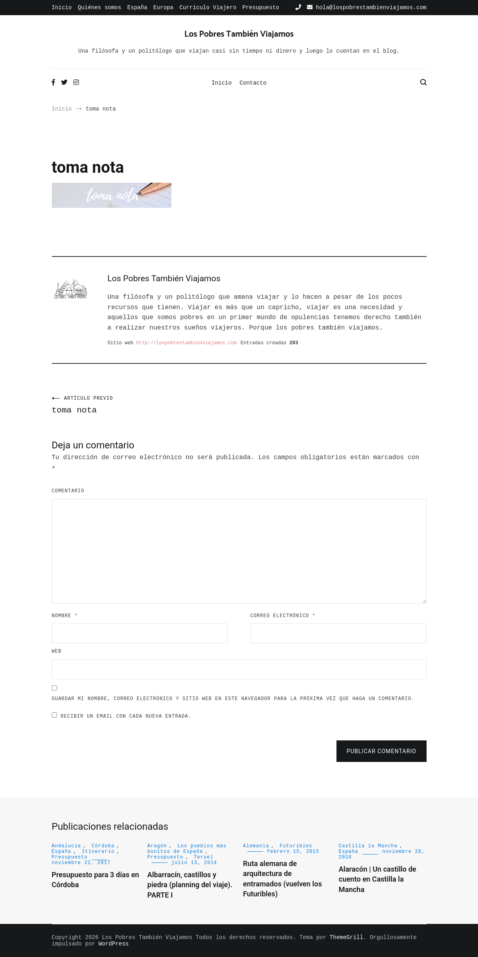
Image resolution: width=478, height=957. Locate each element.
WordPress (113, 944)
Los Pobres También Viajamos (238, 34)
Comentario (68, 491)
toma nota (145, 405)
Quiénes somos (99, 7)
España (137, 7)
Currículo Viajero (207, 7)
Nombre (65, 616)
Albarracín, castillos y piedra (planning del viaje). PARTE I (190, 884)
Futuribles (296, 846)
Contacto (253, 83)
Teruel (203, 857)
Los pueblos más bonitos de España (187, 848)
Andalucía (66, 846)
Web (57, 651)
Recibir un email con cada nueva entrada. (126, 716)
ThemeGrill (346, 937)
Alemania (256, 846)
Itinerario (98, 851)
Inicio (62, 7)
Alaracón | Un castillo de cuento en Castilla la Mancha (378, 879)
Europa (163, 7)
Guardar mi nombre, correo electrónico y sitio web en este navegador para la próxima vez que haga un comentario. (233, 699)
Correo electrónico (283, 616)
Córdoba (103, 846)
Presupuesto (260, 7)
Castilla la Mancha (368, 846)
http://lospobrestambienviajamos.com (186, 343)
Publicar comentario (381, 751)
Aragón (157, 846)
